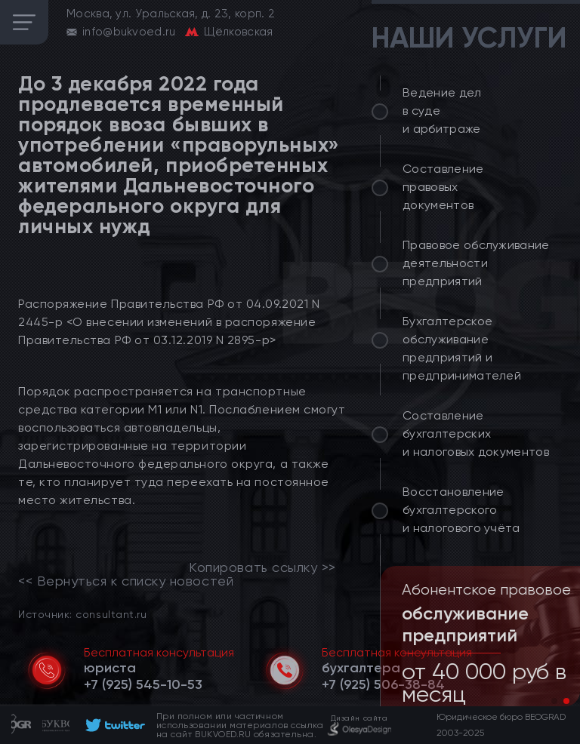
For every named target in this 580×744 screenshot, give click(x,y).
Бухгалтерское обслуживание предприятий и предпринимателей (462, 348)
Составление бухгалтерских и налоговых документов (476, 433)
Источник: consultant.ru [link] (82, 613)
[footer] (113, 725)
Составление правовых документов (443, 186)
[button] (554, 701)
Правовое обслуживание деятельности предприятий (476, 263)
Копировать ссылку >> (262, 567)
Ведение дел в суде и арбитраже (442, 110)
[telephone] (143, 684)
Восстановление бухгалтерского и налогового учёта (461, 509)
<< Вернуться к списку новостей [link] (125, 581)
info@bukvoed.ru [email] (129, 31)
